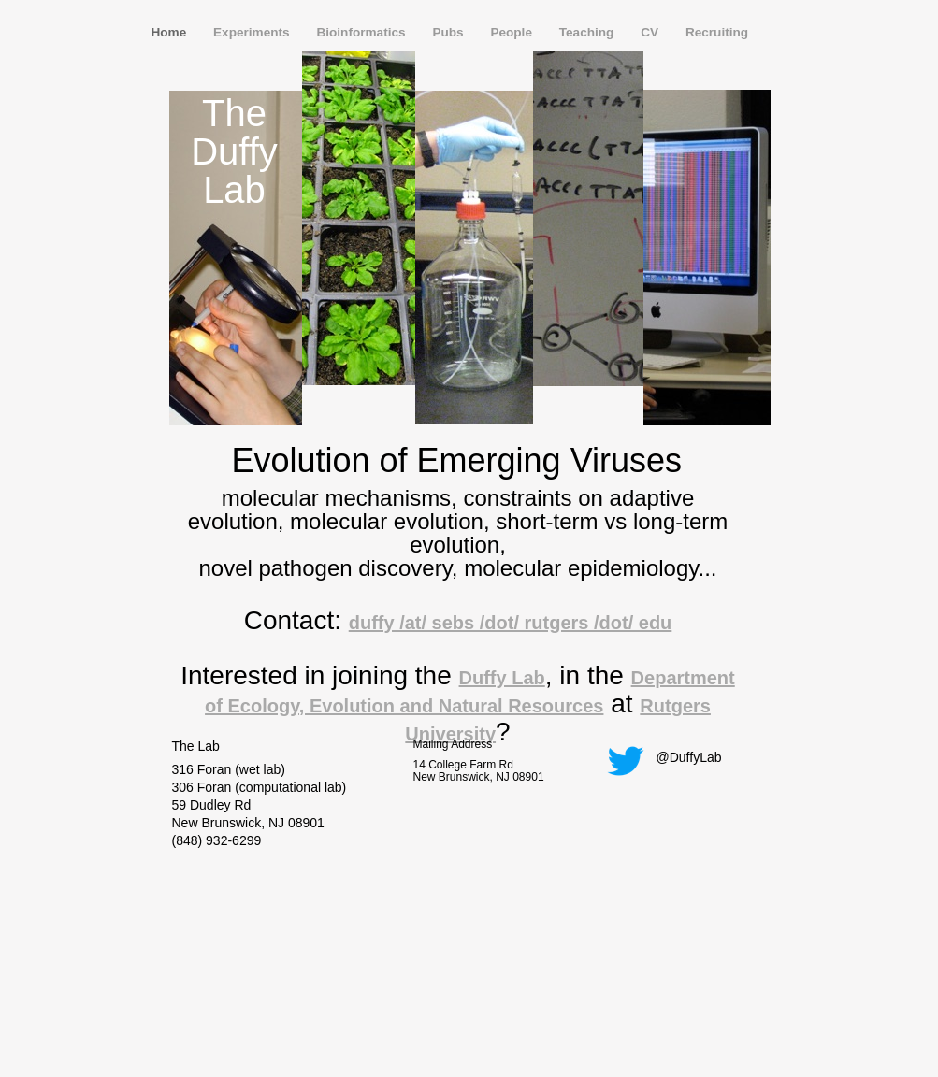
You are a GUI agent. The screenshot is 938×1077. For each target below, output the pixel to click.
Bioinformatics (362, 32)
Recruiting (716, 32)
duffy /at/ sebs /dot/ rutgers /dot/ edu (510, 622)
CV (651, 32)
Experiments (253, 32)
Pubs (449, 32)
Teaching (588, 32)
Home (171, 32)
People (512, 32)
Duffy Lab (502, 678)
